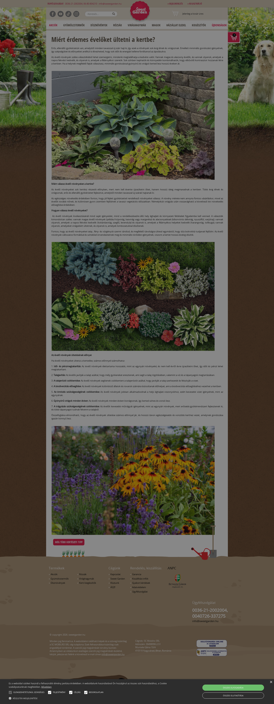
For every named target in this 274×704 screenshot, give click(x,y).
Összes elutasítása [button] (233, 695)
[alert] (137, 352)
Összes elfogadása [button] (233, 687)
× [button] (271, 682)
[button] (10, 692)
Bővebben (46, 686)
